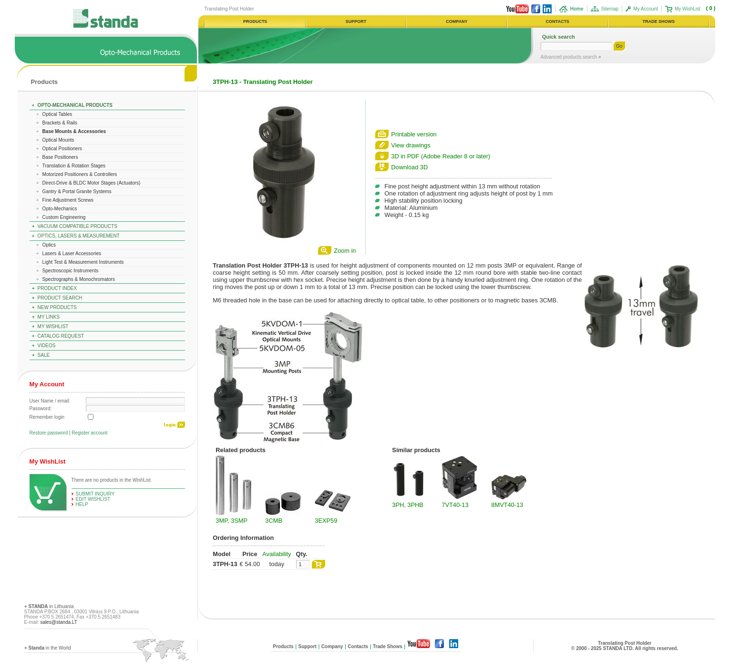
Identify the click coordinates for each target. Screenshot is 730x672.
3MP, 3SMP (231, 520)
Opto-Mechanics (59, 208)
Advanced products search (569, 57)
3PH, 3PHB (407, 504)
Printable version (413, 134)
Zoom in (345, 250)
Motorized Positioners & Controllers (79, 174)
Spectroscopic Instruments (70, 270)
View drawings (410, 145)
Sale (44, 355)
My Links (49, 317)
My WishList (687, 8)
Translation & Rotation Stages (73, 165)
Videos (47, 345)
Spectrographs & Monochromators (78, 279)
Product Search (60, 297)
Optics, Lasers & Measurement (79, 235)
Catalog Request (61, 336)
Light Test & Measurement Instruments (83, 262)
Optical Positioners (62, 148)
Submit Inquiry (95, 493)
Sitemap (610, 8)
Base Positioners (60, 157)
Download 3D (409, 167)
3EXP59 (326, 520)
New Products (57, 307)
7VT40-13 (455, 504)
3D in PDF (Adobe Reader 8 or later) (440, 156)
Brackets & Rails (59, 122)
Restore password (49, 432)
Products (44, 81)
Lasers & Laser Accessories (71, 253)
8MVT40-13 (507, 504)
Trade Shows (387, 646)
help (82, 504)
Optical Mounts (58, 140)
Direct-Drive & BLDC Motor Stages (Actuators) (91, 183)
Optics (49, 245)
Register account (89, 432)
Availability (276, 554)
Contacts (358, 646)
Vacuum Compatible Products (77, 226)
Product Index (57, 288)
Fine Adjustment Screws (67, 200)
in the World (50, 648)
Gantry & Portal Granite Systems (77, 191)
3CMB (273, 520)
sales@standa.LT (59, 622)
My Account (645, 8)
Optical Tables (57, 114)
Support (307, 646)
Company (332, 646)
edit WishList (93, 499)
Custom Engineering (64, 217)
